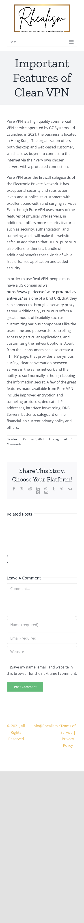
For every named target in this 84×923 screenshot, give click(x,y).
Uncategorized (57, 439)
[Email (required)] (42, 638)
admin (15, 439)
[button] (42, 556)
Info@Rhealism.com (49, 725)
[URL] (42, 651)
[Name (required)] (42, 624)
